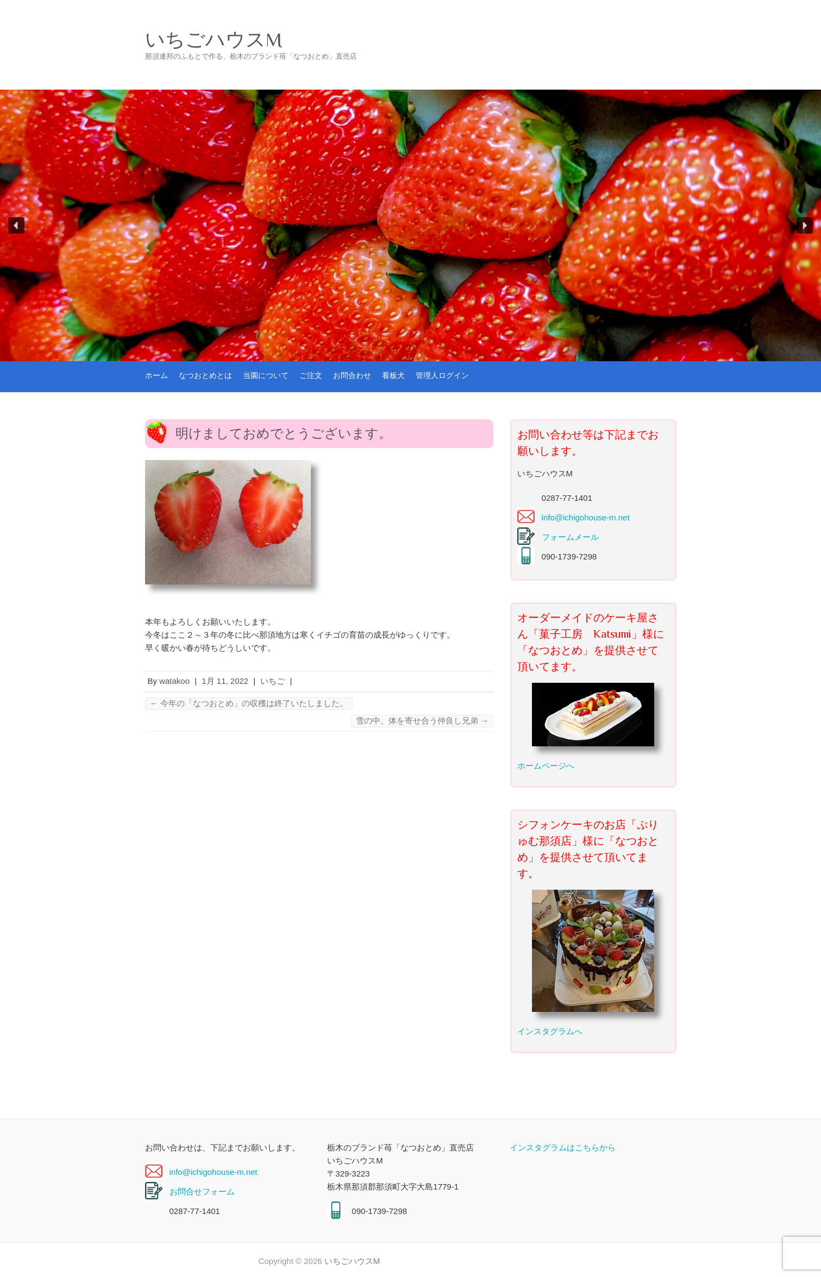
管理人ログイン (442, 375)
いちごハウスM (213, 40)
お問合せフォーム (202, 1191)
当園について (266, 375)
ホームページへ (545, 765)
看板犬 (393, 375)
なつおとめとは (205, 375)
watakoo (174, 680)
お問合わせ (352, 375)
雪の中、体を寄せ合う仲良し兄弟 (422, 720)
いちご (272, 680)
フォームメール (570, 537)
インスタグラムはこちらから (563, 1147)
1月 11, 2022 (225, 680)
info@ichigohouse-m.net (586, 517)
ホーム (156, 375)
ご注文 (310, 375)
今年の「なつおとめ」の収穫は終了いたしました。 (249, 703)
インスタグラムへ (549, 1031)
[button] (16, 225)
